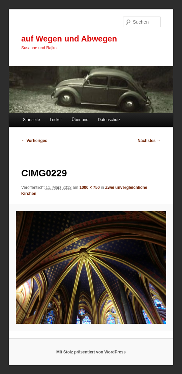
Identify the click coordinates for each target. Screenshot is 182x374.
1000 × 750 (90, 187)
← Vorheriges (34, 140)
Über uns (80, 119)
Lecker (56, 119)
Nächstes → (149, 140)
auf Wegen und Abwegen (69, 38)
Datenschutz (109, 119)
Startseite (31, 119)
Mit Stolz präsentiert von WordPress (91, 352)
